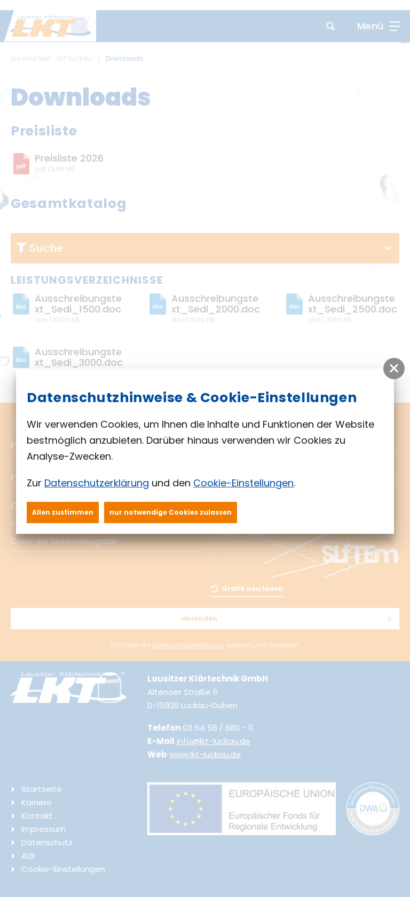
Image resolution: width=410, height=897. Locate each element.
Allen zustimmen (62, 512)
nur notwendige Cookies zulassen (170, 512)
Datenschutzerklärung (96, 483)
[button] (394, 368)
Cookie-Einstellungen (243, 483)
